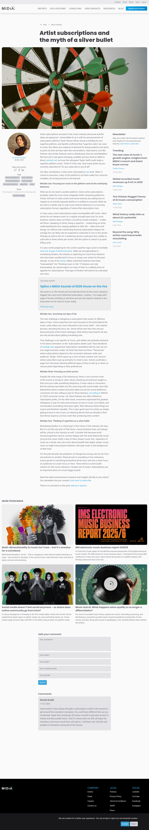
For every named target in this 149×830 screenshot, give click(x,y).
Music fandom (27, 181)
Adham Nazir (117, 204)
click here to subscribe (80, 480)
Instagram (136, 806)
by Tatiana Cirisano (19, 158)
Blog (121, 8)
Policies (113, 792)
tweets (63, 261)
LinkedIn (135, 792)
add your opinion (78, 485)
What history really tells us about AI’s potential (128, 216)
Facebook (136, 801)
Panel (131, 2)
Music (32, 184)
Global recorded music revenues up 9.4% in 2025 (128, 180)
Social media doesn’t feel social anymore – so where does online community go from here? (36, 609)
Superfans (23, 184)
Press (125, 2)
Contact (117, 2)
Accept (125, 824)
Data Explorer (58, 8)
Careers (91, 801)
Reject (133, 824)
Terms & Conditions (118, 801)
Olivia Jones (117, 242)
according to (94, 393)
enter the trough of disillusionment (56, 251)
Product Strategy (19, 195)
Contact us (92, 806)
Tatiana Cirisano (118, 168)
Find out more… (47, 306)
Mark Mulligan (118, 186)
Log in (144, 2)
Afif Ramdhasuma (12, 127)
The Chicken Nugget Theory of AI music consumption (129, 198)
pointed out (51, 160)
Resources (109, 8)
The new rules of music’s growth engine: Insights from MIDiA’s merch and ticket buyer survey (130, 159)
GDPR (112, 806)
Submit (42, 682)
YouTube (135, 796)
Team (137, 2)
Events (90, 792)
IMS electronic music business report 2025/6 (101, 547)
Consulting (75, 8)
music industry (27, 177)
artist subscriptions (12, 177)
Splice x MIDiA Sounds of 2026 (73, 286)
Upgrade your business (136, 8)
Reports (42, 8)
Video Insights (92, 8)
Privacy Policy (115, 796)
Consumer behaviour (11, 184)
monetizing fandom (12, 181)
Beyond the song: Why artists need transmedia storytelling (127, 235)
